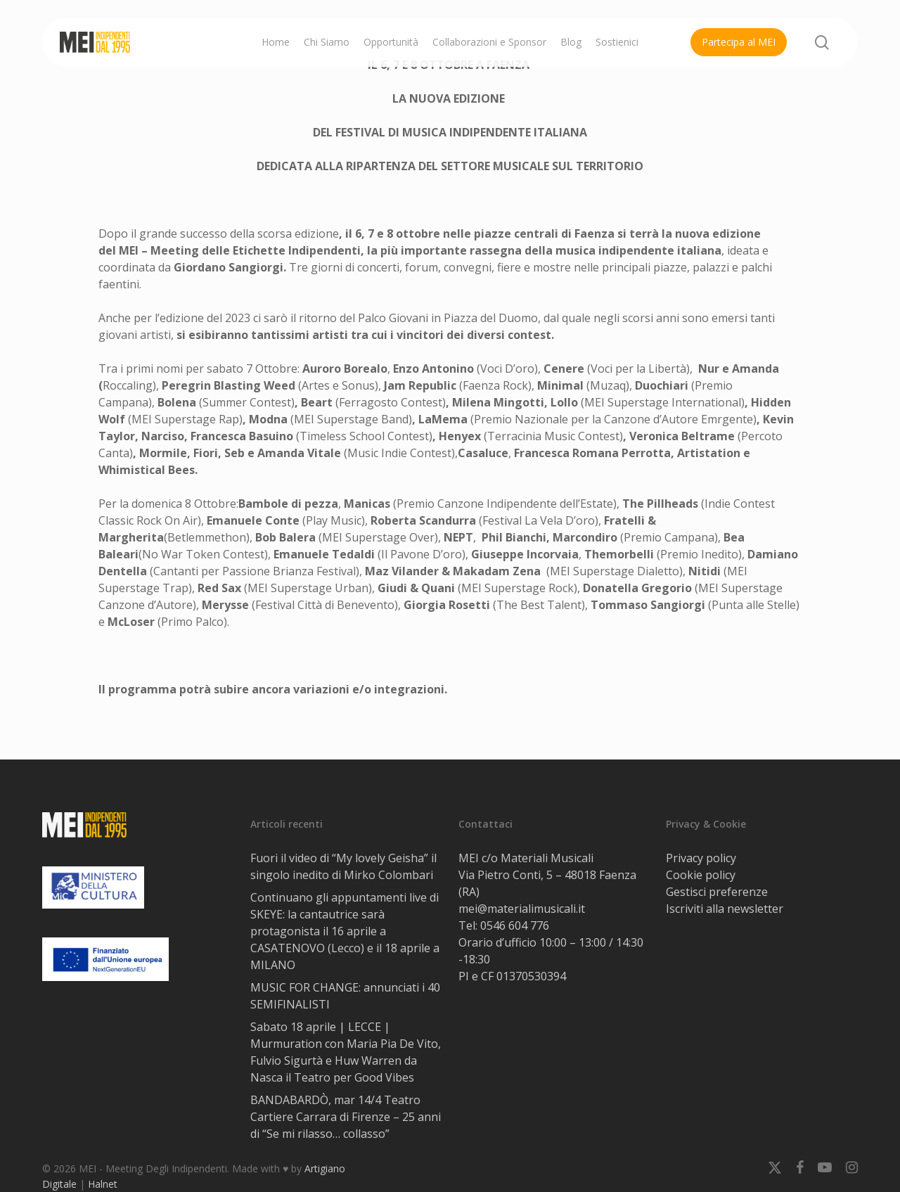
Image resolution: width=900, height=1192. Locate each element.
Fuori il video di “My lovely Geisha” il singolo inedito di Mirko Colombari (343, 866)
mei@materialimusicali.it (521, 908)
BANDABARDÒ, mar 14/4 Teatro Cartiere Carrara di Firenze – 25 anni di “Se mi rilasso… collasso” (345, 1116)
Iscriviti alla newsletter (724, 908)
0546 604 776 (514, 925)
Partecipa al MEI (739, 42)
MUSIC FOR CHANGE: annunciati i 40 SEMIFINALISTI (345, 996)
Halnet (102, 1184)
